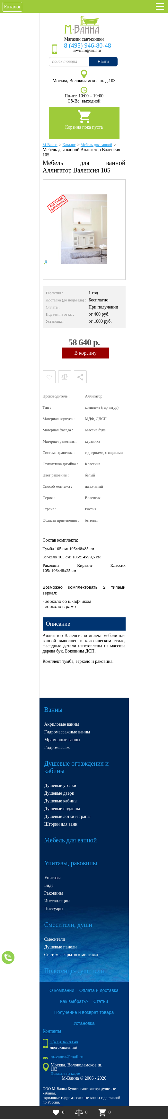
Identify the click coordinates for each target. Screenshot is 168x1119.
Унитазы (52, 877)
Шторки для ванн (61, 824)
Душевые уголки (60, 785)
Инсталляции (57, 900)
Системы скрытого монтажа (71, 954)
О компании (61, 990)
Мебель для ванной (70, 840)
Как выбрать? (74, 1001)
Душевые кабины (61, 801)
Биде (49, 885)
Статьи (100, 1001)
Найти (103, 61)
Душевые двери (59, 793)
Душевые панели (60, 947)
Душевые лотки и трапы (67, 816)
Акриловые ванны (61, 724)
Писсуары (53, 908)
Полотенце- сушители (74, 970)
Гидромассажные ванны (67, 732)
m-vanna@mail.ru (67, 1057)
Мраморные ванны (62, 739)
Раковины (53, 893)
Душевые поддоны (62, 808)
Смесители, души (68, 924)
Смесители (54, 939)
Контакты (52, 1031)
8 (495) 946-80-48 (87, 45)
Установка (83, 1023)
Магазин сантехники (84, 39)
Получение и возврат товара (84, 1012)
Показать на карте (65, 1073)
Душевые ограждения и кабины (76, 767)
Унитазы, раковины (70, 863)
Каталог (12, 6)
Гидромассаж (57, 747)
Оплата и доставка (99, 990)
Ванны (53, 709)
